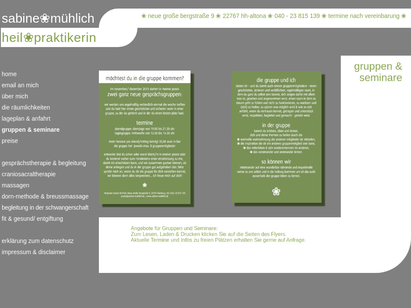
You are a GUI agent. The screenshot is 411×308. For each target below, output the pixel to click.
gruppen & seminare (31, 129)
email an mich (20, 85)
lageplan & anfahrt (26, 118)
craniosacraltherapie (29, 174)
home (9, 74)
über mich (15, 96)
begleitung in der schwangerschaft (45, 207)
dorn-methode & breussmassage (45, 196)
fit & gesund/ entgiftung (32, 218)
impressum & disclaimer (34, 252)
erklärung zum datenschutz (38, 240)
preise (10, 140)
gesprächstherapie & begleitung (44, 163)
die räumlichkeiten (26, 107)
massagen (16, 185)
